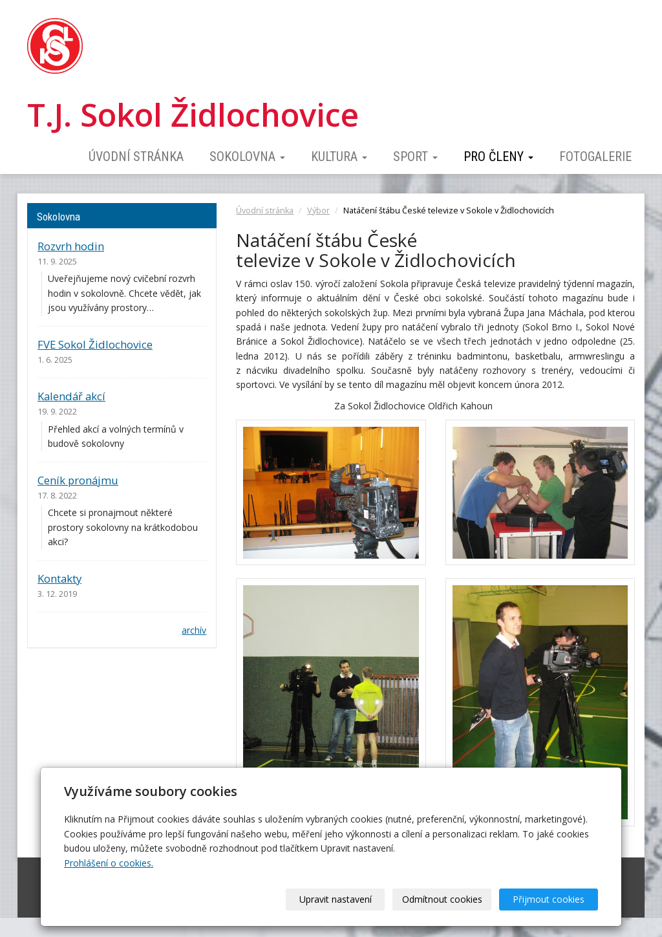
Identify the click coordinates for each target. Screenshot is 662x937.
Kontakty (59, 578)
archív (194, 630)
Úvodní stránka (136, 156)
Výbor (318, 210)
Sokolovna (247, 156)
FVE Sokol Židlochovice (95, 344)
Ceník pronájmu (77, 480)
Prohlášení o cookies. (108, 863)
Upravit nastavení (335, 899)
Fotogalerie (595, 156)
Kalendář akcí (71, 396)
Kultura (339, 156)
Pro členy (498, 156)
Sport (415, 156)
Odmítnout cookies (442, 899)
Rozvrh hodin (70, 246)
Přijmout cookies (548, 899)
